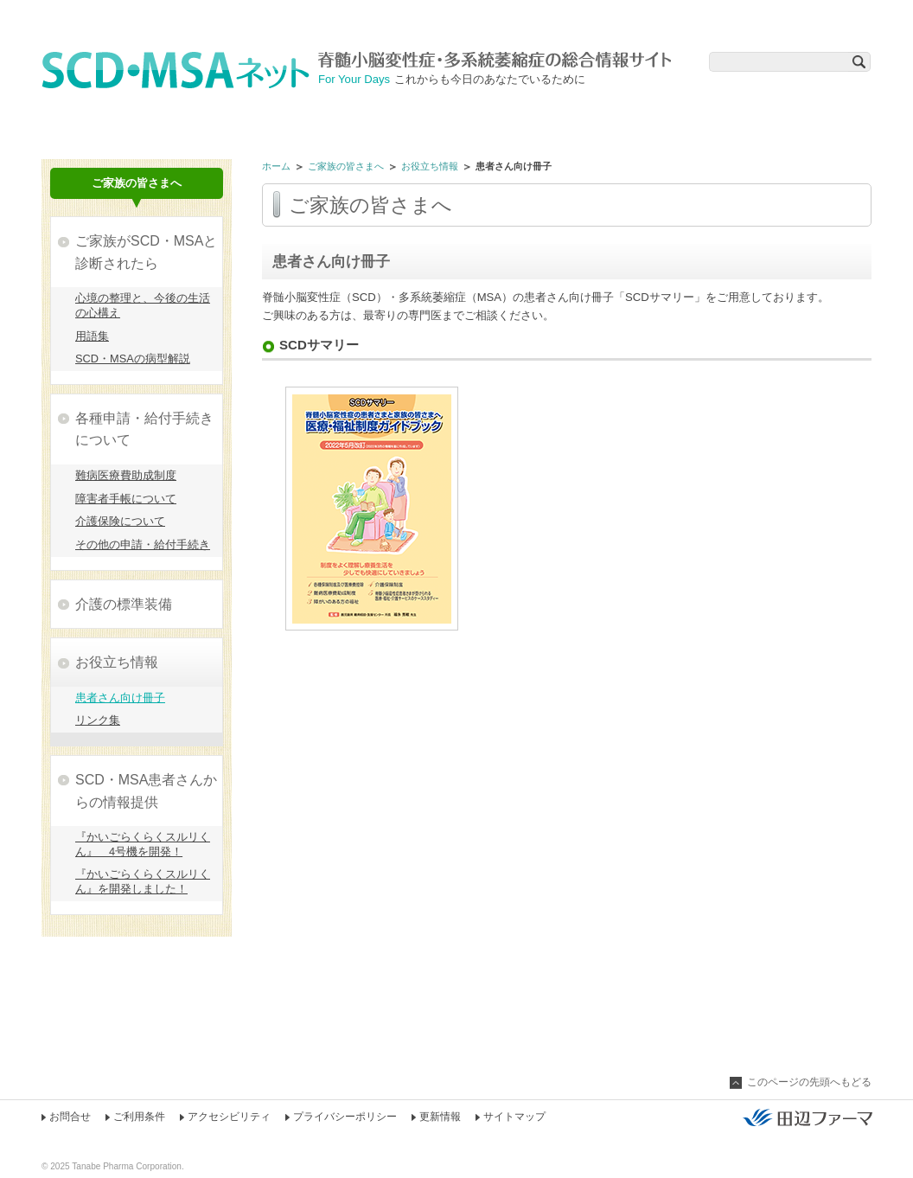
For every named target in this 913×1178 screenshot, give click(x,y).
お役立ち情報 (429, 166)
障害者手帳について (125, 498)
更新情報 (440, 1117)
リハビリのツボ (291, 114)
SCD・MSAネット (180, 70)
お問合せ (70, 1117)
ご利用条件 (139, 1117)
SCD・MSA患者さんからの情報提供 (146, 791)
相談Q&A (458, 114)
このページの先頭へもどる (809, 1082)
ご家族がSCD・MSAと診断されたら (146, 252)
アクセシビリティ (229, 1117)
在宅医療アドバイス (792, 114)
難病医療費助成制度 (125, 475)
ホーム (276, 166)
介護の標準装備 (123, 604)
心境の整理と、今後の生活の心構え (142, 305)
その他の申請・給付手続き (142, 544)
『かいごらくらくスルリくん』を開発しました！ (142, 881)
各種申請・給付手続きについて (144, 429)
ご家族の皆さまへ (625, 114)
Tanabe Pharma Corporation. (127, 1166)
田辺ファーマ (807, 1117)
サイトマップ (514, 1117)
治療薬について (125, 114)
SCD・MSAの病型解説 (132, 358)
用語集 (92, 336)
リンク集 (97, 720)
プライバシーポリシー (345, 1117)
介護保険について (120, 521)
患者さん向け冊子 (120, 697)
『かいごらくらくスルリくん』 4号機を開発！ (142, 844)
